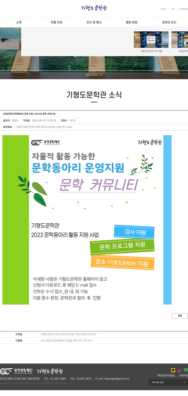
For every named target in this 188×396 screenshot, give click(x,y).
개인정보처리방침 (166, 375)
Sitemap (184, 9)
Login (163, 9)
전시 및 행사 (94, 22)
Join (173, 9)
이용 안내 (56, 22)
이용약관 (183, 375)
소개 (18, 22)
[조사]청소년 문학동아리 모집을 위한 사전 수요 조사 (66, 340)
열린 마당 (131, 22)
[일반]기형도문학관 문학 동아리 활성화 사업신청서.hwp (44, 127)
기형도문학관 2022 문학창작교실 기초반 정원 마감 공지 (68, 334)
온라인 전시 (169, 22)
